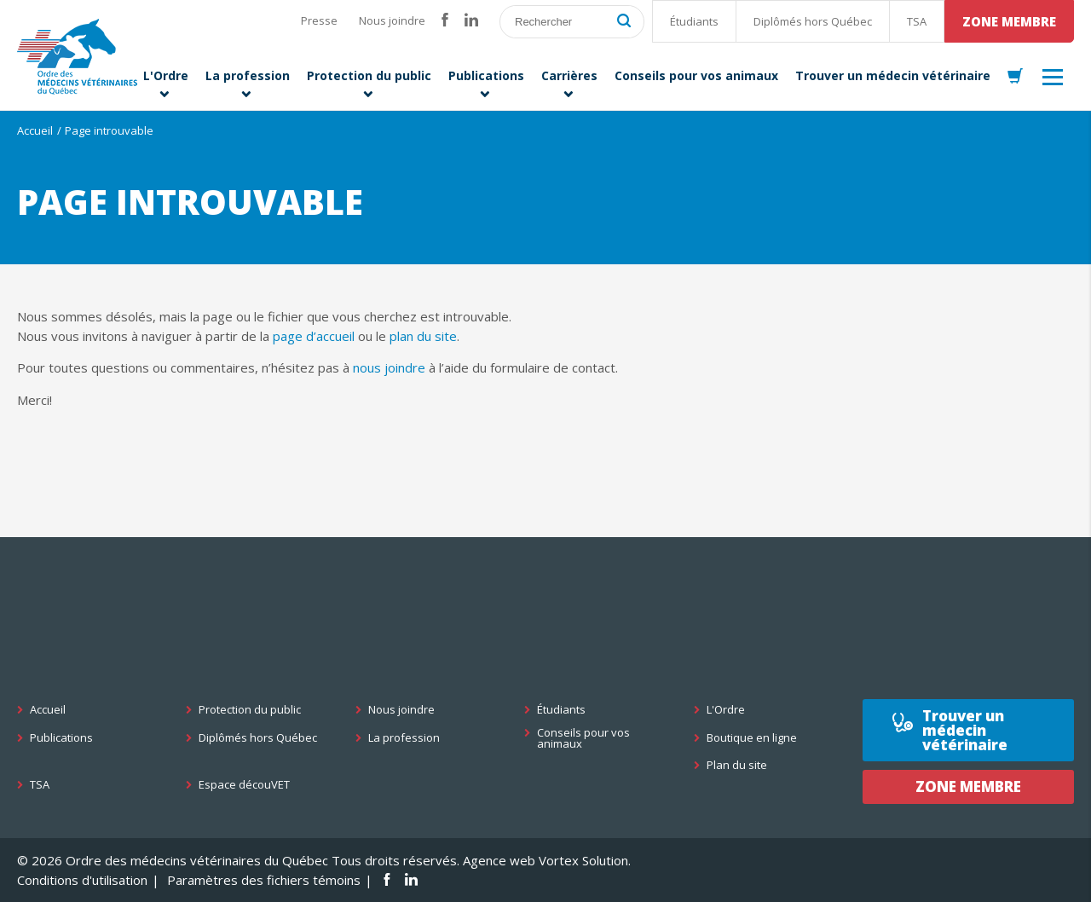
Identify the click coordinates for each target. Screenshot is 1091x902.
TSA (916, 21)
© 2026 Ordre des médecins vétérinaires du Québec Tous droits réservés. (238, 860)
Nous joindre (392, 20)
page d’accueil (314, 335)
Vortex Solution (583, 860)
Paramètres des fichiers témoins (264, 879)
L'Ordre (726, 709)
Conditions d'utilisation (82, 879)
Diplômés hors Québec (812, 21)
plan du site (423, 335)
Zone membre (1009, 21)
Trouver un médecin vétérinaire (964, 730)
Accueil (35, 130)
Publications (61, 737)
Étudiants (694, 21)
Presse (319, 20)
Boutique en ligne (752, 737)
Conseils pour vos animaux (583, 738)
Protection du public (250, 709)
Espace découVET (244, 784)
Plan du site (737, 765)
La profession (404, 737)
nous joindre (389, 367)
